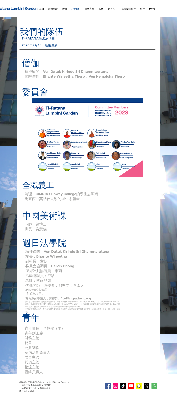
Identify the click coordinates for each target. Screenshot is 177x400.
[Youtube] (131, 386)
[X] (146, 386)
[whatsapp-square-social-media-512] (154, 386)
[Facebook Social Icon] (108, 386)
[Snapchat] (139, 386)
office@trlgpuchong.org (74, 298)
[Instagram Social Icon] (115, 386)
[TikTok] (123, 386)
